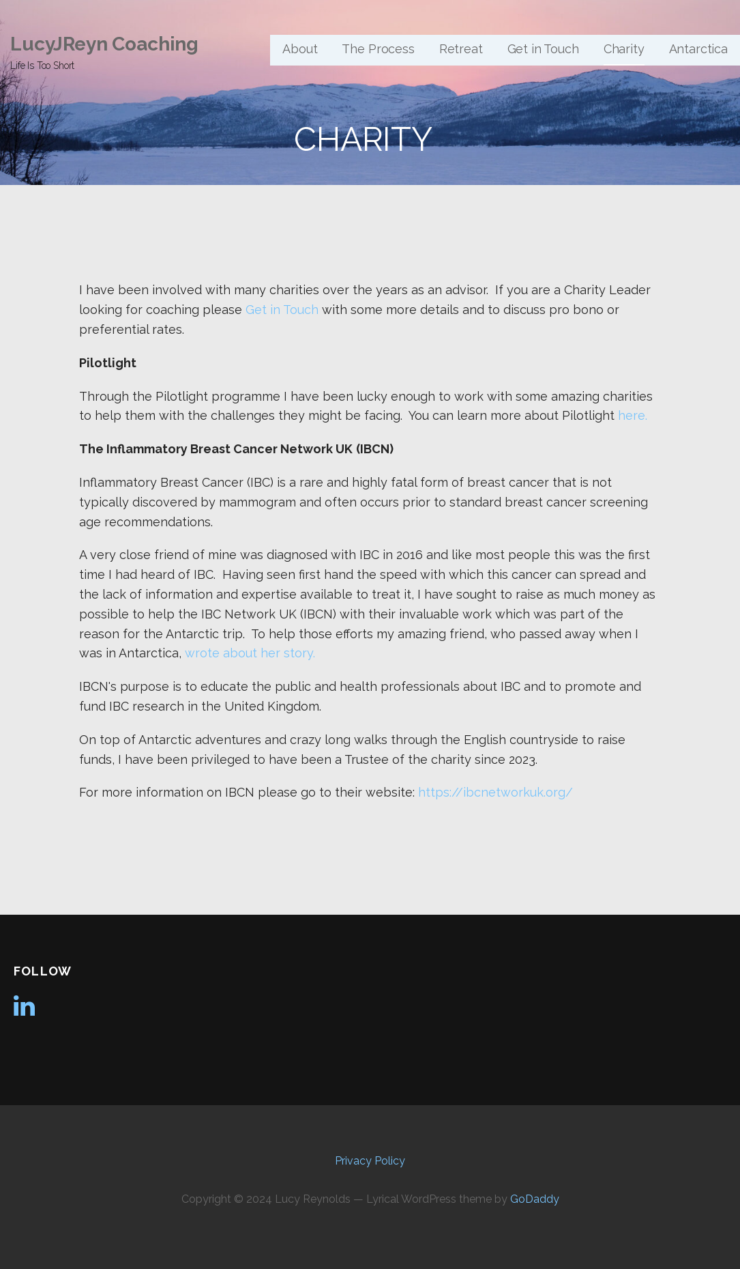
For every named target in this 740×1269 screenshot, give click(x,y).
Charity (624, 49)
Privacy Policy (370, 1160)
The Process (378, 49)
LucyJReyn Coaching (104, 44)
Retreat (461, 49)
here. (632, 415)
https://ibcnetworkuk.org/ (495, 792)
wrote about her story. (250, 653)
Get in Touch (543, 49)
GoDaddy (534, 1199)
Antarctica (698, 49)
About (299, 49)
